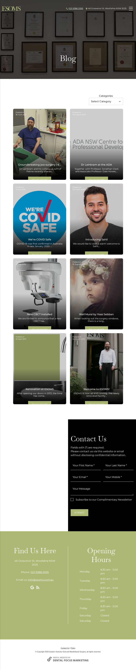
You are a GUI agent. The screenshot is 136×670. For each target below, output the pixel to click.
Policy (73, 648)
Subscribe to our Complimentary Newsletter (104, 499)
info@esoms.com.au (41, 579)
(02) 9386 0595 (76, 8)
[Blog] (37, 587)
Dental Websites (60, 657)
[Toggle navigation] (131, 8)
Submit (79, 512)
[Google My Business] (32, 587)
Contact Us (65, 648)
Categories (106, 95)
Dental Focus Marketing (71, 660)
